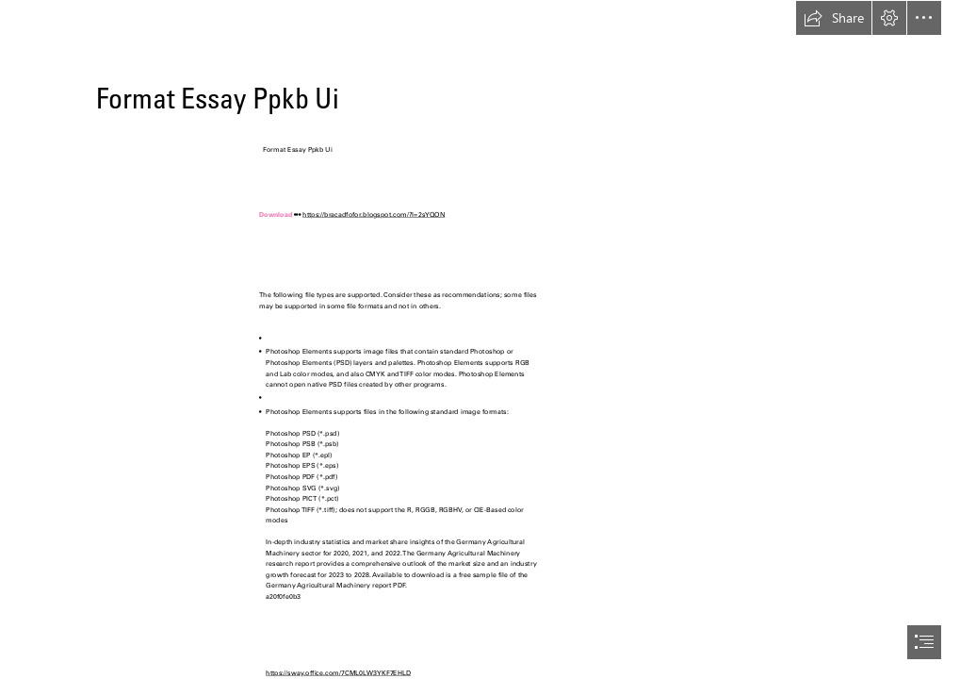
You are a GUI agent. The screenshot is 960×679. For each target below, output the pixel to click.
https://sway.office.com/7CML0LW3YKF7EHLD (338, 673)
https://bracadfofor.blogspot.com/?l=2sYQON (373, 214)
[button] (833, 18)
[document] (480, 339)
